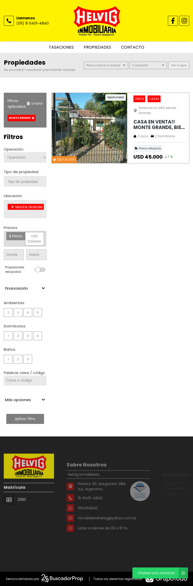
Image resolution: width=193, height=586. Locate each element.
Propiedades (97, 47)
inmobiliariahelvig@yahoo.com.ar (107, 527)
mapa (178, 65)
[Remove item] (12, 207)
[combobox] (25, 181)
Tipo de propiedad (21, 171)
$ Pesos (15, 236)
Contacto (132, 47)
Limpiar (35, 103)
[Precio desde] (14, 254)
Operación (13, 149)
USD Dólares (34, 238)
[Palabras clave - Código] (25, 381)
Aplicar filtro (25, 418)
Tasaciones (61, 47)
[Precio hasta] (36, 254)
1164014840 (88, 517)
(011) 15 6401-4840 (32, 23)
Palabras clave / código (24, 372)
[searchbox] (27, 181)
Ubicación (13, 195)
